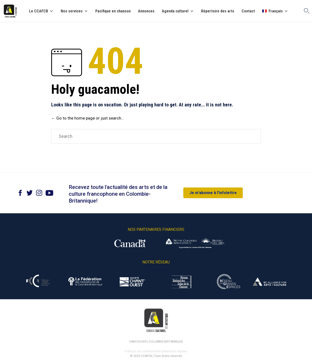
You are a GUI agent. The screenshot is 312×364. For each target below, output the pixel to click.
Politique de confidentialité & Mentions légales (156, 351)
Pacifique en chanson (113, 11)
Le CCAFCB (41, 11)
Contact (248, 11)
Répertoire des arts (217, 11)
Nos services (74, 11)
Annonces (146, 11)
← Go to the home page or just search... (87, 118)
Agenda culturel (178, 11)
